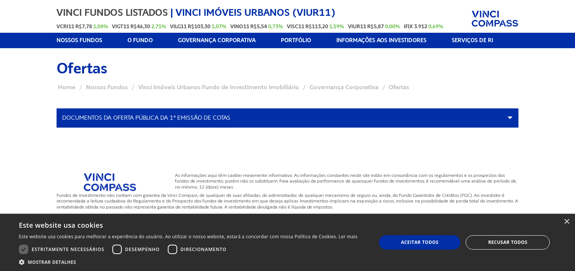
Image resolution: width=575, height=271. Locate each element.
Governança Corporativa (344, 87)
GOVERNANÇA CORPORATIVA (217, 40)
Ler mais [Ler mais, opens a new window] (348, 236)
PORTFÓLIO (296, 40)
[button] (188, 261)
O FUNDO (140, 40)
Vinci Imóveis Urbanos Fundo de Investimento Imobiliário (218, 87)
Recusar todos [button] (507, 242)
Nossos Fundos (107, 87)
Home (66, 87)
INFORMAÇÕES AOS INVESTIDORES (381, 40)
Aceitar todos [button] (420, 242)
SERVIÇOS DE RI (472, 40)
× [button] (566, 222)
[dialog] (287, 242)
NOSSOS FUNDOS (79, 40)
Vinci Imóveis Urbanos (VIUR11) (256, 12)
